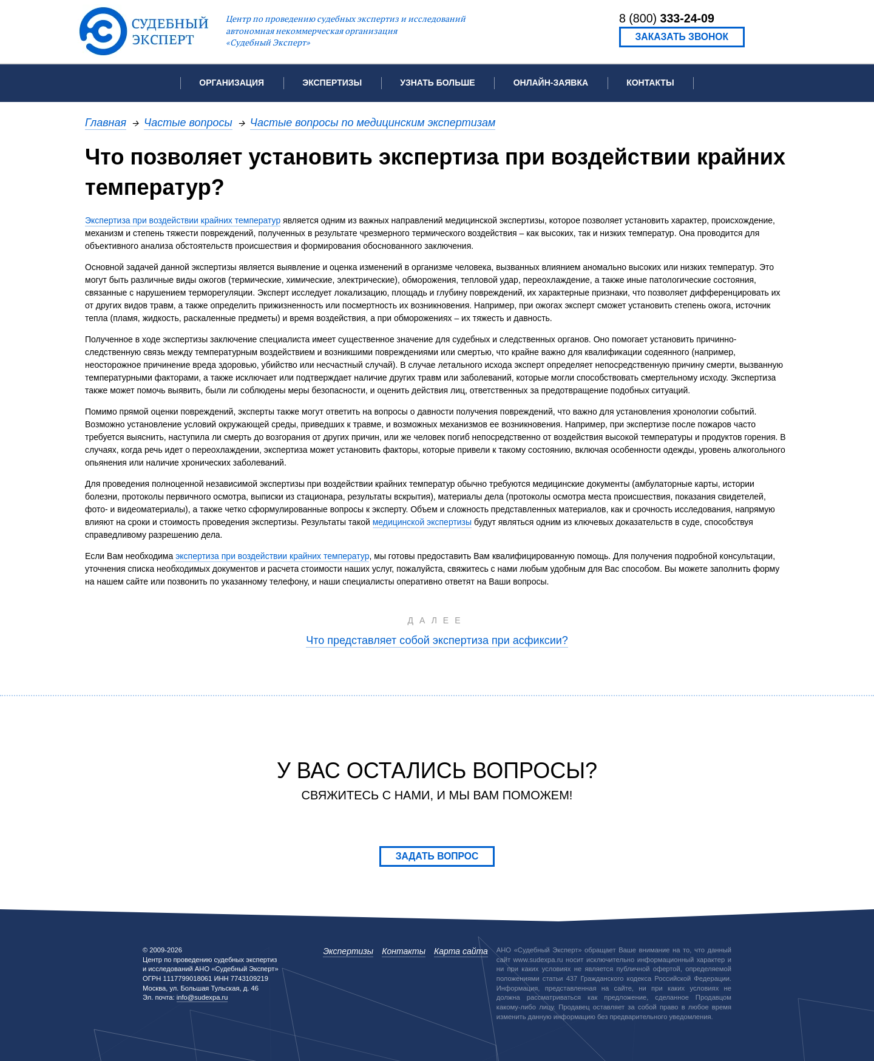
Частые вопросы (188, 122)
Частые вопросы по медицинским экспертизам (373, 122)
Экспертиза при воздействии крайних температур (182, 220)
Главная (105, 122)
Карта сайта (461, 951)
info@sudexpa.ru (202, 997)
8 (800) (666, 18)
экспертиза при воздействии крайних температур (272, 556)
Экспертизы (348, 951)
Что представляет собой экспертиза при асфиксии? (437, 640)
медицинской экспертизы (422, 522)
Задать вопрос (437, 856)
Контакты (650, 82)
